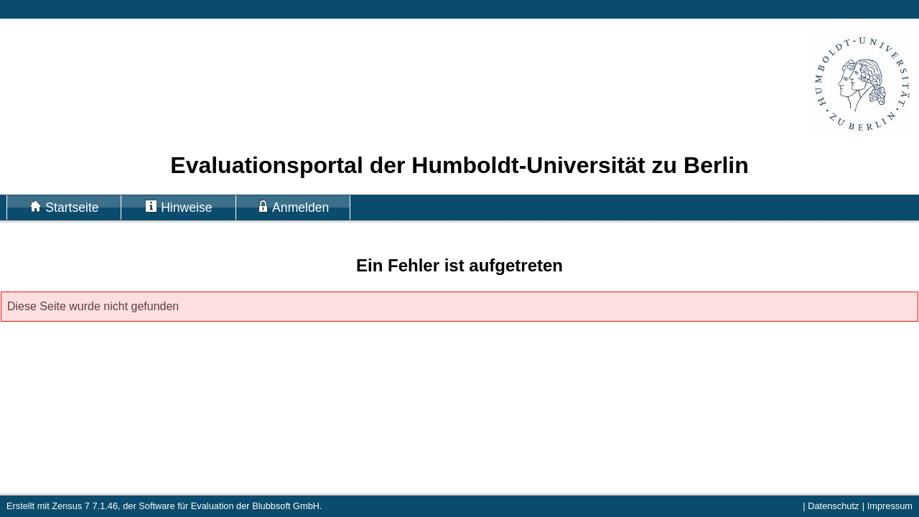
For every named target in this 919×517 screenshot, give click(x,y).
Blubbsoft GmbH (285, 505)
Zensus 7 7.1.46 (85, 505)
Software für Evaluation (186, 505)
